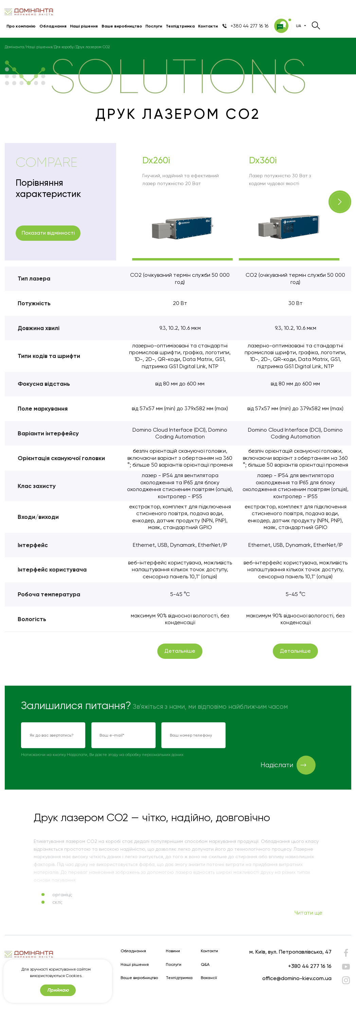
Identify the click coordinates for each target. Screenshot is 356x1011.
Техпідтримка (180, 26)
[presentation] (283, 735)
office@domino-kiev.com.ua (297, 978)
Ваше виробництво (122, 26)
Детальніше (179, 651)
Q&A (205, 964)
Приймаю (58, 990)
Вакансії (209, 978)
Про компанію (21, 26)
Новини (173, 951)
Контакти (208, 26)
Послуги (153, 26)
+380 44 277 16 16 (310, 966)
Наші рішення (84, 26)
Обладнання (53, 26)
